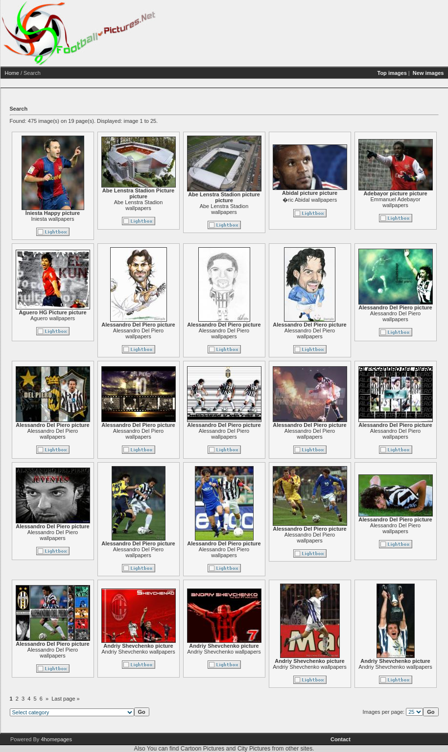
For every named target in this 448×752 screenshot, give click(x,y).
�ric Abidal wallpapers (347, 200)
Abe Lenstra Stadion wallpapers (176, 205)
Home (50, 73)
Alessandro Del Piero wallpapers (176, 333)
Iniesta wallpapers (90, 219)
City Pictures (253, 748)
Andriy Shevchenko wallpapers (175, 652)
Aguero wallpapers (90, 318)
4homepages (56, 739)
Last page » (103, 699)
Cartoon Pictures (202, 748)
